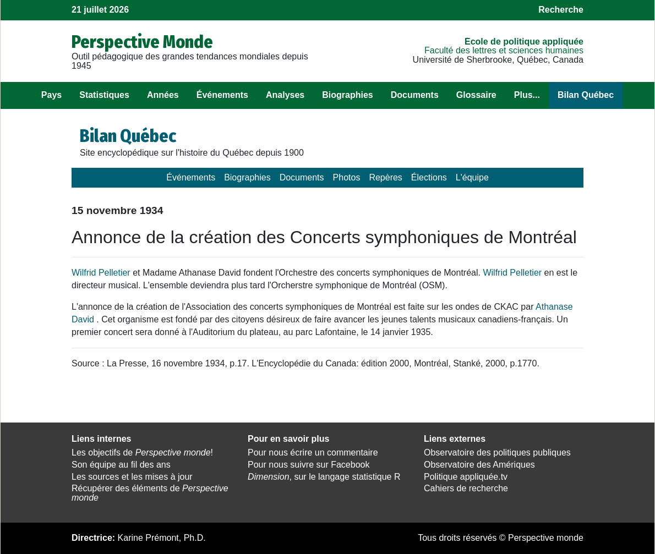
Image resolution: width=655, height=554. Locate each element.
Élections (429, 177)
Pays (51, 95)
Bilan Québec (586, 95)
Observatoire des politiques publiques (497, 452)
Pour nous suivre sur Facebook (308, 464)
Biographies (347, 95)
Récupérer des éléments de (150, 493)
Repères (385, 177)
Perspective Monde (142, 41)
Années (163, 95)
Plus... (527, 95)
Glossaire (476, 95)
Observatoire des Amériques (479, 464)
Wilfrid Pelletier (101, 272)
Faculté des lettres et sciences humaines (503, 50)
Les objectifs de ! (142, 452)
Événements (222, 95)
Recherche (560, 9)
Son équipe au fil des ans (121, 464)
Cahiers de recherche (466, 488)
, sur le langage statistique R (324, 476)
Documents (415, 95)
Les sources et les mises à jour (132, 476)
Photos (347, 177)
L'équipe (472, 177)
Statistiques (104, 95)
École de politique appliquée (524, 41)
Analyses (285, 95)
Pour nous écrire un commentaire (313, 452)
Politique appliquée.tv (465, 476)
